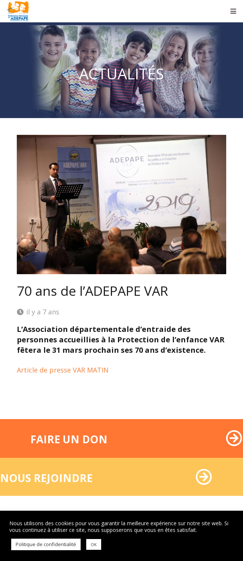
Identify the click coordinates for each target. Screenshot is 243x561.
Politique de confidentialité (46, 544)
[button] (233, 11)
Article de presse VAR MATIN (63, 369)
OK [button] (94, 544)
